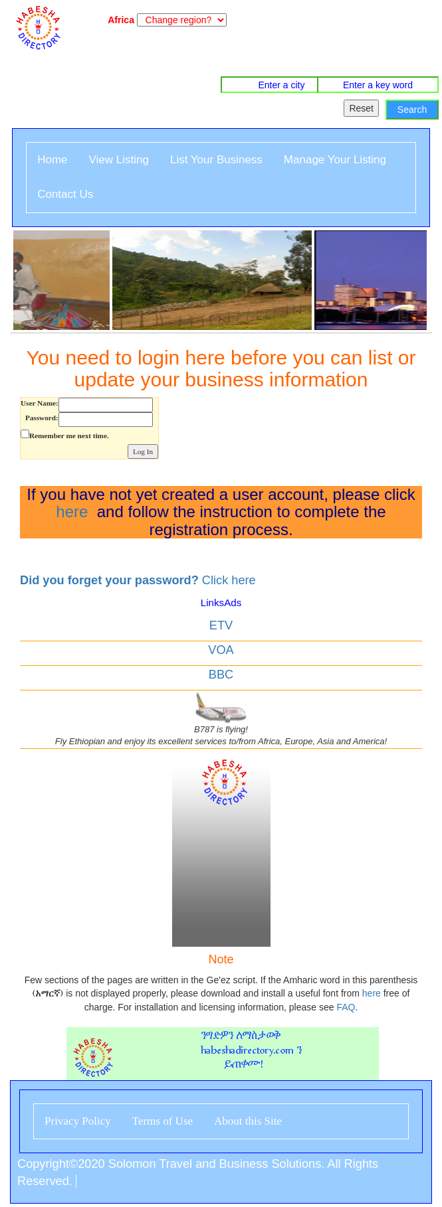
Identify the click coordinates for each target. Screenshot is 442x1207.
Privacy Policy (78, 1121)
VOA (220, 650)
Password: (41, 418)
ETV (221, 625)
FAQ (345, 1007)
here (72, 512)
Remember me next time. (69, 436)
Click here (138, 580)
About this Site (248, 1121)
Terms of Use (162, 1121)
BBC (221, 674)
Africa (118, 20)
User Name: (39, 403)
